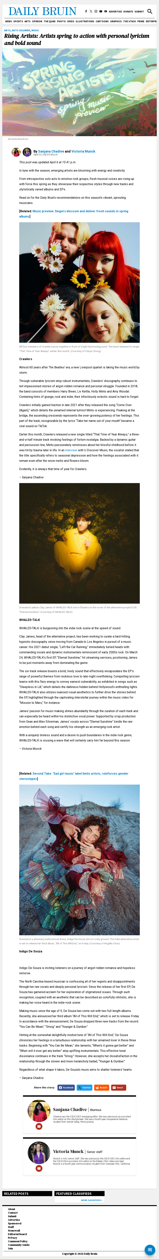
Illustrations (85, 21)
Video (70, 21)
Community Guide (19, 1245)
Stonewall (14, 1230)
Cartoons (102, 21)
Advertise (115, 11)
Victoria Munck (83, 151)
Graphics (116, 21)
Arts (27, 21)
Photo (61, 21)
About (11, 1209)
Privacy (12, 1238)
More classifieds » (91, 1200)
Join (10, 1248)
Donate (128, 11)
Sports (18, 21)
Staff (11, 1227)
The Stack (129, 21)
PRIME (140, 21)
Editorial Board (17, 1234)
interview (71, 450)
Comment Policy (18, 1241)
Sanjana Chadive (51, 151)
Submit (139, 11)
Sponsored (14, 1223)
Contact (13, 1213)
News (8, 21)
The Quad (50, 21)
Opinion (37, 21)
